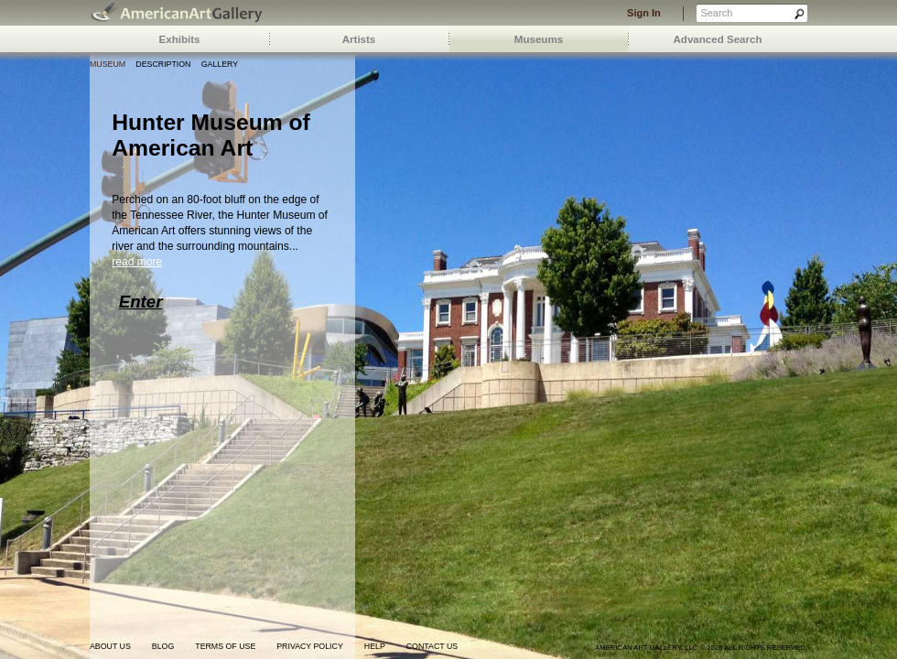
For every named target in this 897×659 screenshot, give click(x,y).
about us (110, 646)
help (374, 646)
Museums (538, 39)
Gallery (219, 64)
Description (162, 64)
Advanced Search (718, 39)
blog (163, 646)
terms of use (225, 646)
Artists (359, 39)
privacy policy (309, 646)
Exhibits (179, 39)
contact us (432, 646)
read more (137, 261)
